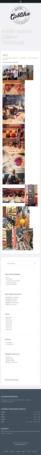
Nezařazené (23, 58)
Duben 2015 (9, 324)
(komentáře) (10, 360)
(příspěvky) (10, 359)
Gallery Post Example (11, 284)
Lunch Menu (16, 297)
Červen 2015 (9, 320)
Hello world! (13, 300)
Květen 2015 (9, 322)
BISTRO (18, 451)
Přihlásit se (8, 357)
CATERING (12, 451)
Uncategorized (9, 344)
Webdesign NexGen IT (20, 444)
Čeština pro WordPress (12, 362)
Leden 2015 (9, 329)
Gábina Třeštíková (13, 58)
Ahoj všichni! (9, 279)
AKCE (5, 55)
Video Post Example (11, 282)
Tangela (8, 300)
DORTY (23, 451)
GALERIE (6, 451)
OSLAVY (29, 451)
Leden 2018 (9, 317)
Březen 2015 (9, 326)
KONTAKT (34, 451)
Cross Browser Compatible (13, 280)
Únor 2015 (8, 327)
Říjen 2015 (8, 319)
